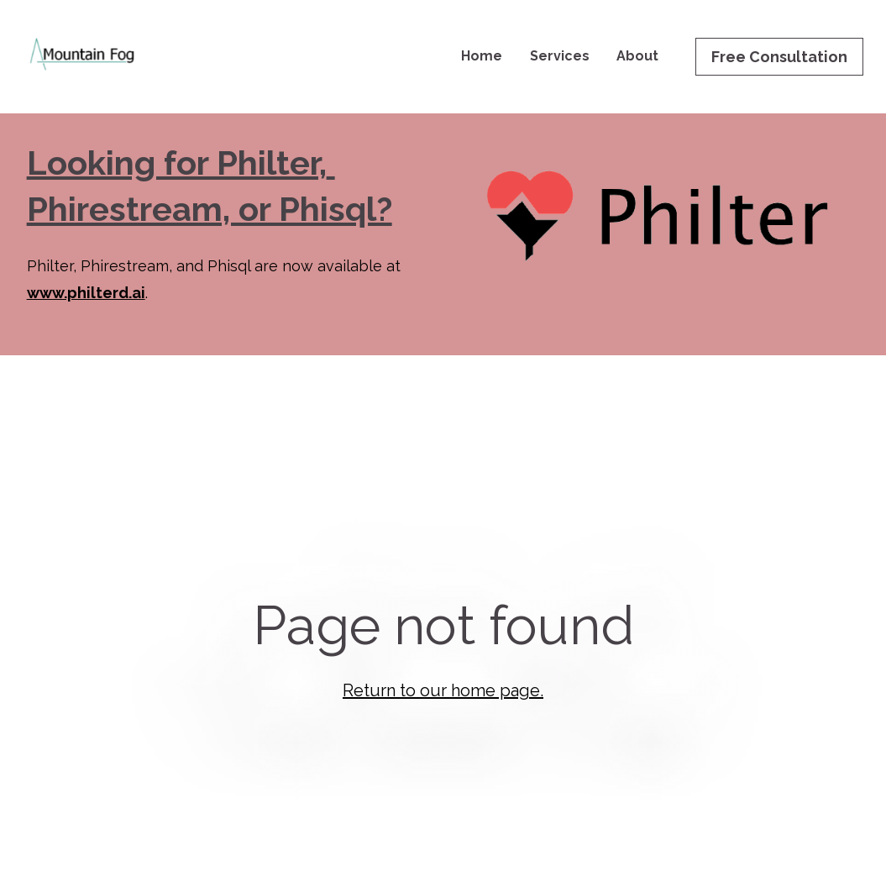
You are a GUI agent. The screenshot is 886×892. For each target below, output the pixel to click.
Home (481, 56)
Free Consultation (779, 57)
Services (560, 56)
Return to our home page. (443, 676)
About (637, 56)
